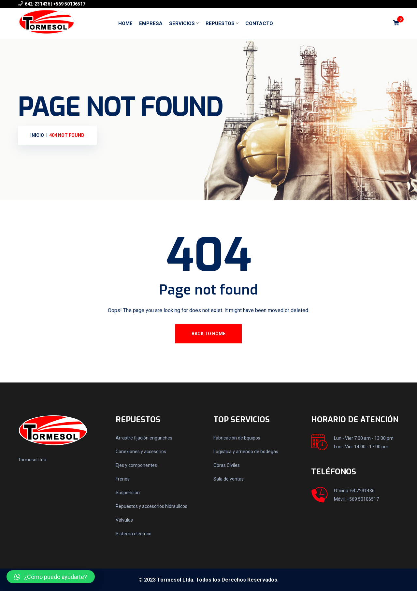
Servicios (182, 23)
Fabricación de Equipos (236, 437)
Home (125, 23)
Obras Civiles (226, 465)
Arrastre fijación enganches (144, 437)
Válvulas (124, 520)
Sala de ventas (228, 479)
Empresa (151, 23)
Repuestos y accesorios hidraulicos (151, 506)
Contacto (259, 23)
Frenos (123, 479)
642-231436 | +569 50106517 (55, 4)
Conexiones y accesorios (141, 451)
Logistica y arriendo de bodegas (245, 451)
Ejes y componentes (136, 465)
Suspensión (128, 492)
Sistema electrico (133, 533)
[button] (51, 576)
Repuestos (220, 23)
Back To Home (208, 333)
